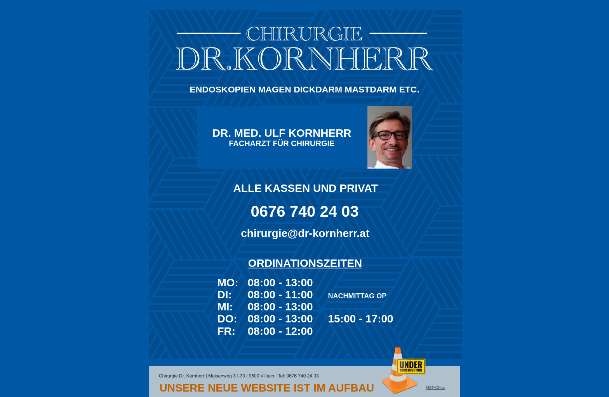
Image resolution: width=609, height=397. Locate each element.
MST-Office (435, 387)
